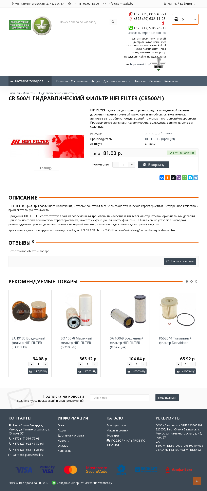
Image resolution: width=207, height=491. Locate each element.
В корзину (153, 164)
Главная (62, 81)
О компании (79, 81)
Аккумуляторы (116, 425)
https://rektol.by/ (140, 64)
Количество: (101, 164)
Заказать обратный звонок (147, 33)
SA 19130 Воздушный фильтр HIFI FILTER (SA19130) (28, 342)
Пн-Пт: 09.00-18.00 (83, 3)
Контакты (171, 81)
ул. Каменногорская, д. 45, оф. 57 (37, 3)
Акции (95, 81)
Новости (140, 81)
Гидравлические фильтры (56, 93)
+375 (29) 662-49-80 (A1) (26, 443)
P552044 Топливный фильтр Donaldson (175, 340)
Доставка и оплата (117, 81)
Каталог (30, 79)
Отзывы (155, 81)
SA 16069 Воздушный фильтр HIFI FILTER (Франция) (126, 342)
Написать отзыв (180, 261)
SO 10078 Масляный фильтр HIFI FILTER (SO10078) (76, 342)
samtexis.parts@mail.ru (25, 455)
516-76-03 (149, 28)
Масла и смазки (117, 430)
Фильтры (29, 93)
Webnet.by (105, 483)
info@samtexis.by (118, 3)
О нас (61, 425)
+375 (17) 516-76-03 (23, 438)
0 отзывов (166, 133)
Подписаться (167, 397)
